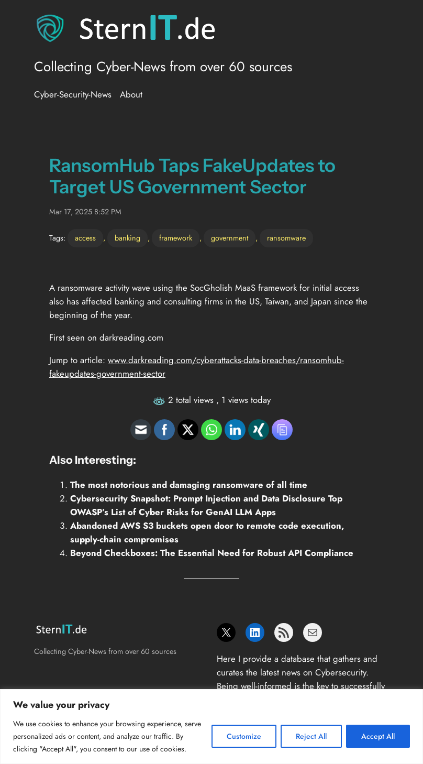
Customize (244, 736)
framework (175, 238)
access (85, 238)
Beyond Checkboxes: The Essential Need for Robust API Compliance (211, 553)
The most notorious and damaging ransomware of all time (188, 484)
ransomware (286, 238)
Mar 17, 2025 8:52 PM (85, 211)
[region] (211, 726)
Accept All (378, 736)
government (229, 238)
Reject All (311, 736)
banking (127, 238)
